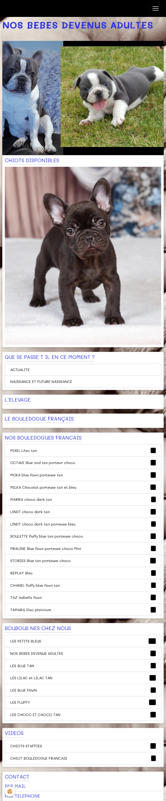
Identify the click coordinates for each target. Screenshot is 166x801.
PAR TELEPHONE (22, 796)
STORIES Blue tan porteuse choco (83, 561)
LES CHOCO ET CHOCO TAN (83, 715)
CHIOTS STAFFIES (83, 746)
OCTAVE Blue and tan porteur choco (83, 463)
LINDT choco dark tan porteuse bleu (83, 524)
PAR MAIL (15, 786)
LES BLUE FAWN (83, 690)
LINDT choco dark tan (83, 512)
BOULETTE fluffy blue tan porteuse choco (83, 536)
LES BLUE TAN (83, 666)
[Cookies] (10, 791)
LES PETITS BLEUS (83, 641)
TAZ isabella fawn (83, 597)
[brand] (27, 8)
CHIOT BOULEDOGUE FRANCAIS (83, 758)
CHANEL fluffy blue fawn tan (83, 585)
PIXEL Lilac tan (83, 451)
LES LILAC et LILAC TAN (83, 678)
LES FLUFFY (83, 702)
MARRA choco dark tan (83, 499)
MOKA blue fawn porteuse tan (83, 475)
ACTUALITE (20, 369)
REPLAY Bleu (83, 573)
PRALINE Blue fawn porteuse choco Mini (83, 549)
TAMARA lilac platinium (83, 610)
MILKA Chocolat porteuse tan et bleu (83, 487)
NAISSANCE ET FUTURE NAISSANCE (41, 381)
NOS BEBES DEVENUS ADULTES (83, 653)
